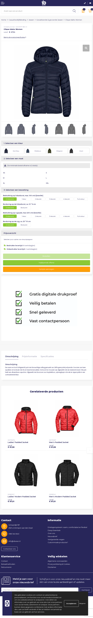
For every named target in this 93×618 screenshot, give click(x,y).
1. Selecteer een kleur (13, 143)
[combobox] (35, 11)
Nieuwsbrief (52, 536)
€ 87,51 (11, 500)
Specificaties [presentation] (47, 356)
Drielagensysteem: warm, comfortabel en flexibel (67, 527)
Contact (4, 561)
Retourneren (6, 567)
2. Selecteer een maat (13, 158)
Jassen (31, 20)
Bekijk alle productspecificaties (15, 37)
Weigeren (82, 603)
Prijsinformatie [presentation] (29, 356)
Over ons (51, 533)
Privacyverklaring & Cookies (59, 564)
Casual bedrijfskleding (17, 20)
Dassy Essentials (54, 530)
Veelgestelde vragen (56, 539)
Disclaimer (52, 567)
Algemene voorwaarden (57, 561)
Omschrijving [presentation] (11, 356)
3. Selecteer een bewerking (16, 190)
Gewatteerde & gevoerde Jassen (49, 20)
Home (3, 20)
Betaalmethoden (8, 564)
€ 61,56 (11, 446)
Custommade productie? (58, 542)
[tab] (11, 357)
